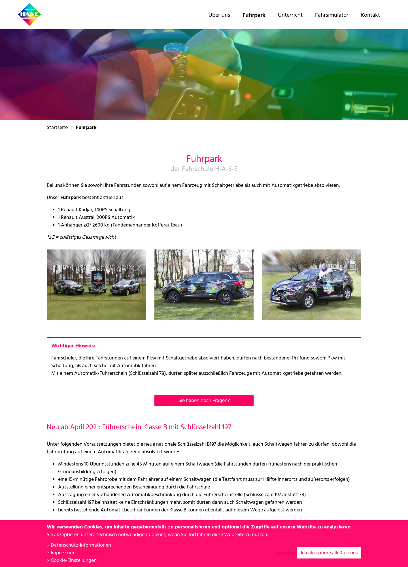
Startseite (57, 127)
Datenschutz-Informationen (79, 545)
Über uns (219, 15)
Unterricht (290, 15)
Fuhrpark (254, 15)
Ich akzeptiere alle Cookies (329, 552)
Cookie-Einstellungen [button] (72, 560)
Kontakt (370, 15)
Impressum (60, 552)
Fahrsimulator (331, 15)
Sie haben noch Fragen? (204, 400)
